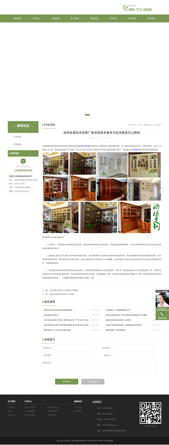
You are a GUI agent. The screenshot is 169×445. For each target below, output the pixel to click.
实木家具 (86, 146)
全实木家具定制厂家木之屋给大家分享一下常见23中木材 (66, 320)
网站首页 (17, 19)
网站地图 (109, 441)
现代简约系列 (29, 415)
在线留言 (132, 19)
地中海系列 (51, 415)
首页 (140, 125)
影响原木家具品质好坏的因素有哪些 (58, 310)
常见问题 (17, 145)
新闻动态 (94, 19)
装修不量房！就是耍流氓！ (116, 330)
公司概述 (11, 408)
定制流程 (56, 19)
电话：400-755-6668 (104, 414)
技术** (10, 412)
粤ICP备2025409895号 (96, 441)
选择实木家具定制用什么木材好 (62, 295)
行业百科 (17, 137)
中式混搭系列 (29, 412)
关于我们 (113, 19)
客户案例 (75, 19)
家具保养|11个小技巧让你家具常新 (57, 330)
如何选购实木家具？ (52, 315)
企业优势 (11, 415)
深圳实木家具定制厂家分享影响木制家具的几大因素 (126, 315)
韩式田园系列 (52, 412)
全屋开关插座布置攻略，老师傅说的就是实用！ (124, 325)
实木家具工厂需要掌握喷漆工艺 (118, 310)
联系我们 (152, 19)
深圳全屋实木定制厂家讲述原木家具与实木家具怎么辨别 (66, 325)
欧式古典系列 (52, 408)
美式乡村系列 (29, 408)
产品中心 (36, 19)
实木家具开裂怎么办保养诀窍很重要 (63, 291)
